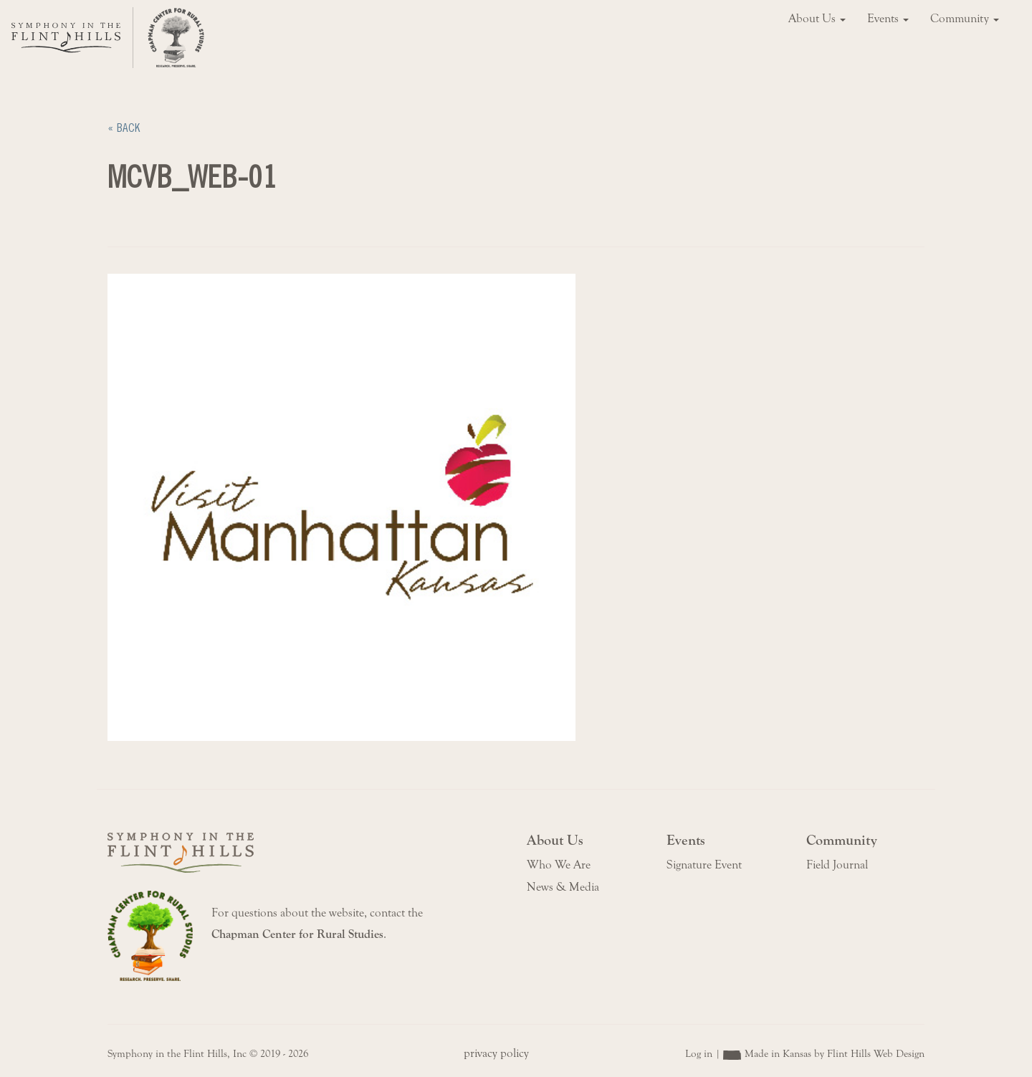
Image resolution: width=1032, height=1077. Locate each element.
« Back (124, 128)
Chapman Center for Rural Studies (297, 934)
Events (888, 18)
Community (964, 18)
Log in (698, 1054)
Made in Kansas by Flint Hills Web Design (834, 1054)
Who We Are (559, 865)
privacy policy (496, 1053)
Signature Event (704, 865)
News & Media (563, 887)
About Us (817, 18)
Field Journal (837, 865)
